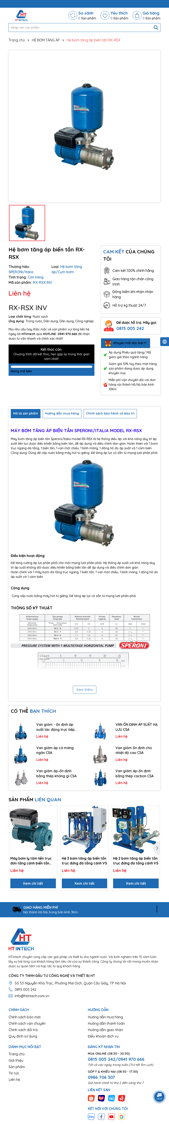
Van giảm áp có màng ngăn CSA (55, 750)
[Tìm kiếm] (156, 27)
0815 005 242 (130, 328)
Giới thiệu (16, 1060)
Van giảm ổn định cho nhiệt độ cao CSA (134, 750)
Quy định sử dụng (23, 1036)
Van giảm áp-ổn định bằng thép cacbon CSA (135, 773)
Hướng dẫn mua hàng (105, 1017)
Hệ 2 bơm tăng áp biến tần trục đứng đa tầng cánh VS (135, 860)
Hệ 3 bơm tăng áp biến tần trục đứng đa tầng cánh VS (84, 860)
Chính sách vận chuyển (27, 1023)
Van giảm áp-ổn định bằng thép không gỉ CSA (56, 773)
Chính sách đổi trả (23, 1030)
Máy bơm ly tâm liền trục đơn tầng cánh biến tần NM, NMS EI (31, 861)
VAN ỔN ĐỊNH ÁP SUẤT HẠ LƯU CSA (137, 727)
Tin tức (14, 1073)
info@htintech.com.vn (32, 996)
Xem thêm (84, 689)
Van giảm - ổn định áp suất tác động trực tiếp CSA (55, 727)
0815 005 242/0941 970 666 (116, 1059)
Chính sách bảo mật (25, 1017)
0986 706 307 (101, 1077)
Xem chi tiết (33, 883)
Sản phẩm (17, 1067)
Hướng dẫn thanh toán (106, 1023)
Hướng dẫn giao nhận (105, 1030)
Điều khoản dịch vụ (103, 1036)
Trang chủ (17, 1054)
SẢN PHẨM (35, 799)
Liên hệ (14, 1079)
